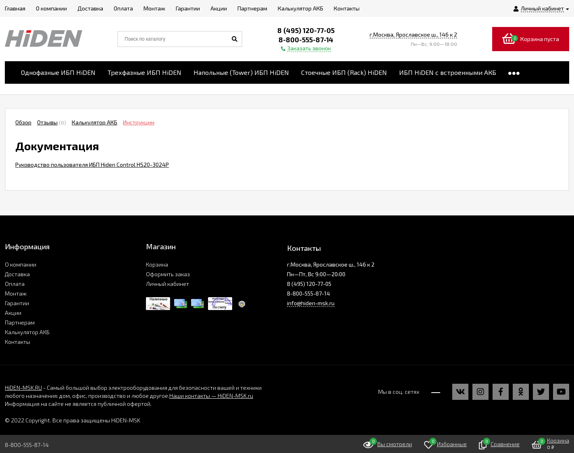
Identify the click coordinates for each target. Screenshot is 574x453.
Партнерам (20, 322)
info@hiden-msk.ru (311, 303)
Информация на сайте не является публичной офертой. (78, 403)
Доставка (17, 274)
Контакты (17, 341)
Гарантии (17, 303)
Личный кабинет (167, 283)
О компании (20, 264)
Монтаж (16, 293)
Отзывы (47, 122)
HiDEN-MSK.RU (23, 387)
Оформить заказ (168, 274)
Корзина (157, 264)
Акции (13, 312)
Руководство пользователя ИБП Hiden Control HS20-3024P (92, 164)
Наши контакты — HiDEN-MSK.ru (211, 395)
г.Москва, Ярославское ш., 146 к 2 (413, 34)
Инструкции (138, 122)
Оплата (15, 283)
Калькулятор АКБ (94, 122)
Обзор (23, 122)
